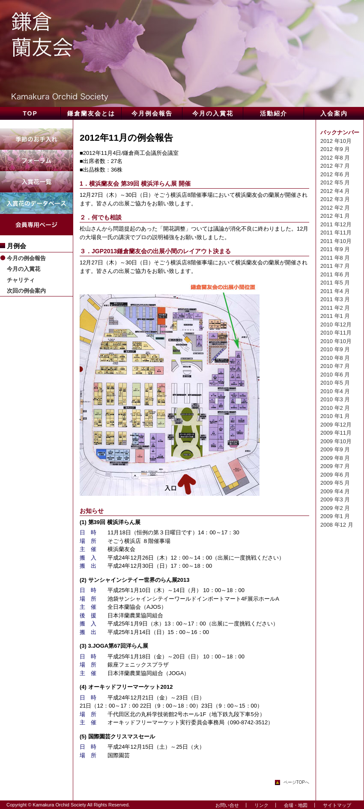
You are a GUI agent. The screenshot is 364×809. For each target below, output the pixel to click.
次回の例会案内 (26, 290)
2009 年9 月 (335, 449)
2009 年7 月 (335, 466)
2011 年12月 (336, 224)
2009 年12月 (336, 424)
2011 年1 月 (335, 316)
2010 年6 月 (335, 374)
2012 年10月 (336, 141)
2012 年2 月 (335, 207)
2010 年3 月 (335, 399)
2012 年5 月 (335, 182)
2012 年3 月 (335, 199)
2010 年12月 (336, 324)
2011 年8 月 (335, 258)
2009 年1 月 (335, 516)
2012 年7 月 (335, 166)
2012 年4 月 (335, 191)
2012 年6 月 (335, 174)
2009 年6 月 (335, 474)
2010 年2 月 (335, 408)
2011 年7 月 (335, 266)
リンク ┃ (264, 805)
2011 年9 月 (335, 249)
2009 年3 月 (335, 499)
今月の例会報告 (26, 258)
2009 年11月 (336, 433)
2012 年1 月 (335, 216)
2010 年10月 (336, 341)
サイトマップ (334, 805)
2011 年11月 (336, 232)
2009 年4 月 (335, 491)
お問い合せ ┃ (229, 805)
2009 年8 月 (335, 458)
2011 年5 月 (335, 282)
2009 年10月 (336, 441)
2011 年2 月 (335, 308)
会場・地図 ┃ (298, 805)
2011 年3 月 (335, 299)
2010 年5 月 (335, 382)
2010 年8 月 (335, 358)
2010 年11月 (336, 332)
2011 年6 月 (335, 274)
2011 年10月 (336, 241)
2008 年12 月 (336, 525)
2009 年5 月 (335, 483)
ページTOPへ (296, 782)
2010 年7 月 (335, 366)
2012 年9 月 (335, 149)
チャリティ (21, 280)
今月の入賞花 (23, 269)
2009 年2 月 (335, 508)
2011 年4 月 (335, 291)
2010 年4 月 (335, 391)
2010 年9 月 (335, 349)
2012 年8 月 (335, 157)
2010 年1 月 (335, 416)
